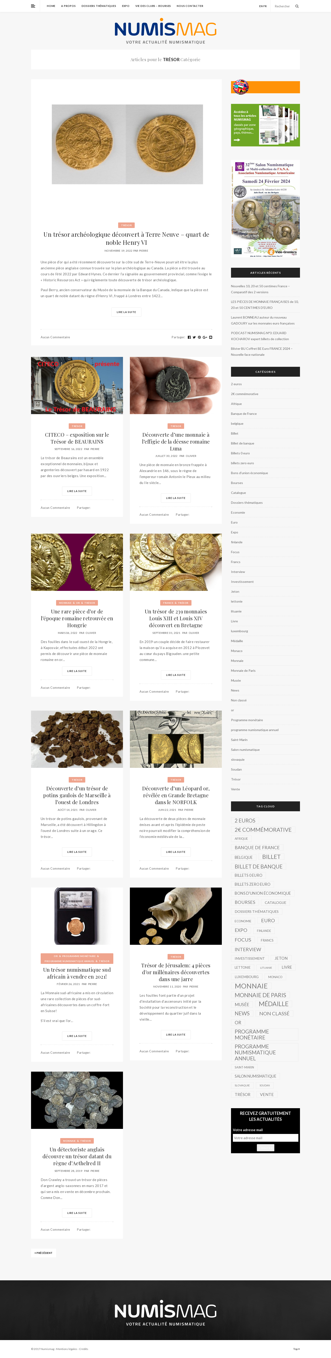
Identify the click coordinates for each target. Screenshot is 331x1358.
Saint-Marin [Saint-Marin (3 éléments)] (244, 1067)
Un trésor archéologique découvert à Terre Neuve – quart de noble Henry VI (126, 238)
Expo (126, 5)
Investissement (242, 582)
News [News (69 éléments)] (242, 1013)
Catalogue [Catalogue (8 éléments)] (275, 902)
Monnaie (65, 602)
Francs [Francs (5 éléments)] (267, 940)
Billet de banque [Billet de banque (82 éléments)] (258, 866)
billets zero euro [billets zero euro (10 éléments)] (252, 884)
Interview (238, 572)
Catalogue (238, 493)
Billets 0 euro (240, 453)
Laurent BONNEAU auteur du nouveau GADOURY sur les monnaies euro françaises (263, 320)
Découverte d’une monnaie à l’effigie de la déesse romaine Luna (176, 441)
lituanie (236, 611)
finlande (237, 542)
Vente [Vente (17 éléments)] (267, 1094)
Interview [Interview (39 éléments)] (248, 949)
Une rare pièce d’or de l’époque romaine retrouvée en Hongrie (77, 618)
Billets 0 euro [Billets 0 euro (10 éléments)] (248, 875)
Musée (236, 680)
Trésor (126, 225)
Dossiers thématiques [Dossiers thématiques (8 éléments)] (257, 911)
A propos (68, 5)
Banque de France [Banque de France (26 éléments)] (257, 847)
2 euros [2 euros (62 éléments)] (245, 820)
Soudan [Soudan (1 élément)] (265, 1085)
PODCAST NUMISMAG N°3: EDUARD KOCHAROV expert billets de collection (260, 336)
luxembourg (239, 631)
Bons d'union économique (249, 473)
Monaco (237, 651)
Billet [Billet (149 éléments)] (271, 856)
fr (265, 6)
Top (296, 1349)
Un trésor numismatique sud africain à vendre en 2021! (77, 973)
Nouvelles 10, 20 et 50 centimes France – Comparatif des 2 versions (260, 289)
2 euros (236, 384)
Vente (235, 789)
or (78, 602)
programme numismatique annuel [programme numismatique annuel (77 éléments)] (255, 1052)
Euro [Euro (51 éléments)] (268, 920)
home (51, 5)
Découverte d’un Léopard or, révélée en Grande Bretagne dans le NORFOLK (176, 795)
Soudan (236, 769)
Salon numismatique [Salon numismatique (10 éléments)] (255, 1076)
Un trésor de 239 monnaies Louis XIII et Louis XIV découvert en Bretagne (176, 618)
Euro (234, 522)
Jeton (235, 591)
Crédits (83, 1349)
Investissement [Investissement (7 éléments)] (250, 958)
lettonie (237, 601)
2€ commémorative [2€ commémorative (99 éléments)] (263, 829)
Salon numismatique (245, 750)
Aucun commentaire (55, 337)
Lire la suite (126, 311)
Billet (234, 433)
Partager (178, 337)
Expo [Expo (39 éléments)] (241, 930)
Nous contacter (190, 5)
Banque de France (244, 414)
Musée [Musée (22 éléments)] (242, 1004)
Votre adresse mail (248, 1130)
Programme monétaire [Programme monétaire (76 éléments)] (252, 1034)
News (235, 690)
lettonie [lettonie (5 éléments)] (243, 967)
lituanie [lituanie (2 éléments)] (266, 967)
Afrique (236, 404)
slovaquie (238, 759)
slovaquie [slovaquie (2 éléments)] (242, 1085)
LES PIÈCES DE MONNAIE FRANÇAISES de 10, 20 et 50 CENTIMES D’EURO (265, 305)
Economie (238, 512)
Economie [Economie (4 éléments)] (243, 921)
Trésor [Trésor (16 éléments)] (242, 1094)
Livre (234, 621)
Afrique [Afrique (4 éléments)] (241, 838)
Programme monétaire (79, 956)
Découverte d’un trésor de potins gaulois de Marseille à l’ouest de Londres (77, 795)
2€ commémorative (244, 394)
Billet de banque (242, 443)
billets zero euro (242, 463)
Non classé (239, 700)
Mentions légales (66, 1349)
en (261, 6)
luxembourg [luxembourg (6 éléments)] (247, 977)
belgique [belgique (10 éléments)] (244, 857)
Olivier (191, 456)
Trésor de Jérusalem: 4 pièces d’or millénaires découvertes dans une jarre (176, 972)
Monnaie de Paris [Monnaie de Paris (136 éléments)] (260, 995)
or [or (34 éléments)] (238, 1022)
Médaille (237, 641)
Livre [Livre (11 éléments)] (287, 967)
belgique (237, 423)
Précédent (43, 1252)
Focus (235, 552)
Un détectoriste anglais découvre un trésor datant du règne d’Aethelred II (77, 1156)
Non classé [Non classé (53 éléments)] (274, 1013)
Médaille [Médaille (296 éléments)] (273, 1004)
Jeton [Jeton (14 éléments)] (281, 958)
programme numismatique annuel (69, 961)
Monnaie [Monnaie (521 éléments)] (251, 986)
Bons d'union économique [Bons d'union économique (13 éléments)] (263, 893)
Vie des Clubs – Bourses (153, 5)
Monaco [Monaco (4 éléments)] (275, 977)
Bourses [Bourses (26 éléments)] (245, 902)
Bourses (237, 483)
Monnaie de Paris (243, 670)
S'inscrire (266, 1148)
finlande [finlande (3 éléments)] (264, 931)
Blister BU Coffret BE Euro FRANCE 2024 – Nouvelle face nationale (262, 351)
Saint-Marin (239, 740)
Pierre (143, 250)
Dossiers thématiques (99, 5)
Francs (168, 602)
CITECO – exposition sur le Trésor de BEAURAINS (77, 438)
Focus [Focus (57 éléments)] (243, 940)
